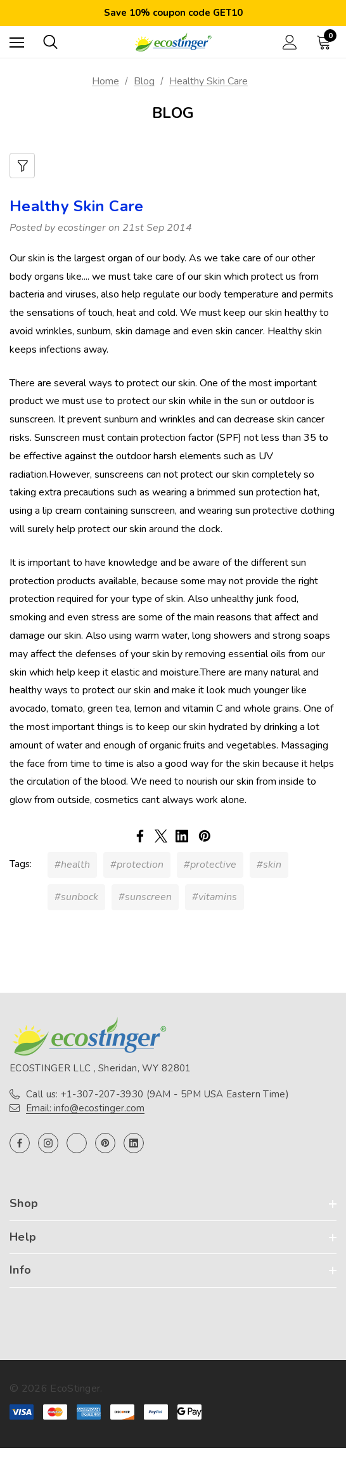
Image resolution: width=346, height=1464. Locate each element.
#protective (210, 865)
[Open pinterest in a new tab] (105, 1143)
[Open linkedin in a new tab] (134, 1143)
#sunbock (76, 897)
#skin (269, 865)
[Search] (50, 41)
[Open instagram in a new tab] (48, 1143)
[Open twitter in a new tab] (77, 1143)
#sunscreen (145, 897)
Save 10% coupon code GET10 (173, 12)
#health (72, 865)
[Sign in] (290, 42)
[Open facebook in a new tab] (20, 1143)
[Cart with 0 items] (326, 41)
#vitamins (214, 897)
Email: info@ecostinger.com (85, 1108)
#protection (136, 865)
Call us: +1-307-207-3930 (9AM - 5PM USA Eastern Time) (157, 1094)
